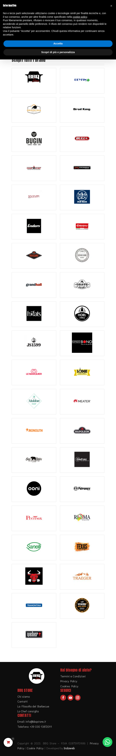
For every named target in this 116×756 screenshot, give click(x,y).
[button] (111, 6)
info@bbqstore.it (36, 721)
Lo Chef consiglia (28, 711)
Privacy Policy (68, 681)
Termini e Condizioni (73, 676)
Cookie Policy (35, 748)
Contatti (22, 701)
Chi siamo (23, 696)
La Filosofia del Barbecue (33, 706)
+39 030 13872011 (41, 726)
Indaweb (69, 748)
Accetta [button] (58, 43)
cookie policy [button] (80, 16)
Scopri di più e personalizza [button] (58, 52)
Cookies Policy (69, 686)
